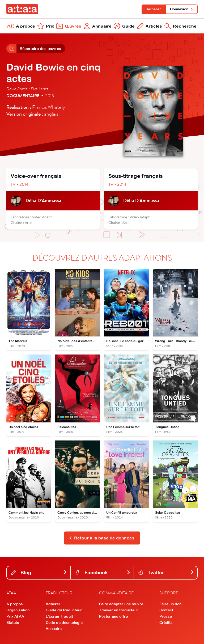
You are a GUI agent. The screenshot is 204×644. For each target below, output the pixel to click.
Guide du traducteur (64, 610)
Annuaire (98, 26)
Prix (45, 26)
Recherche (180, 26)
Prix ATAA (15, 616)
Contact (166, 610)
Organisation (17, 610)
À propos (21, 26)
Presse (165, 616)
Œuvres (68, 26)
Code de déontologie (64, 622)
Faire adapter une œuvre (121, 604)
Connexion (181, 9)
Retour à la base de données (101, 537)
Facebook (103, 572)
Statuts (12, 622)
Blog (39, 572)
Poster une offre (113, 616)
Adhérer (153, 9)
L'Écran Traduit (59, 616)
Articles (149, 26)
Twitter (166, 572)
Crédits (166, 622)
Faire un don (170, 604)
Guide (124, 26)
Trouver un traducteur (118, 610)
